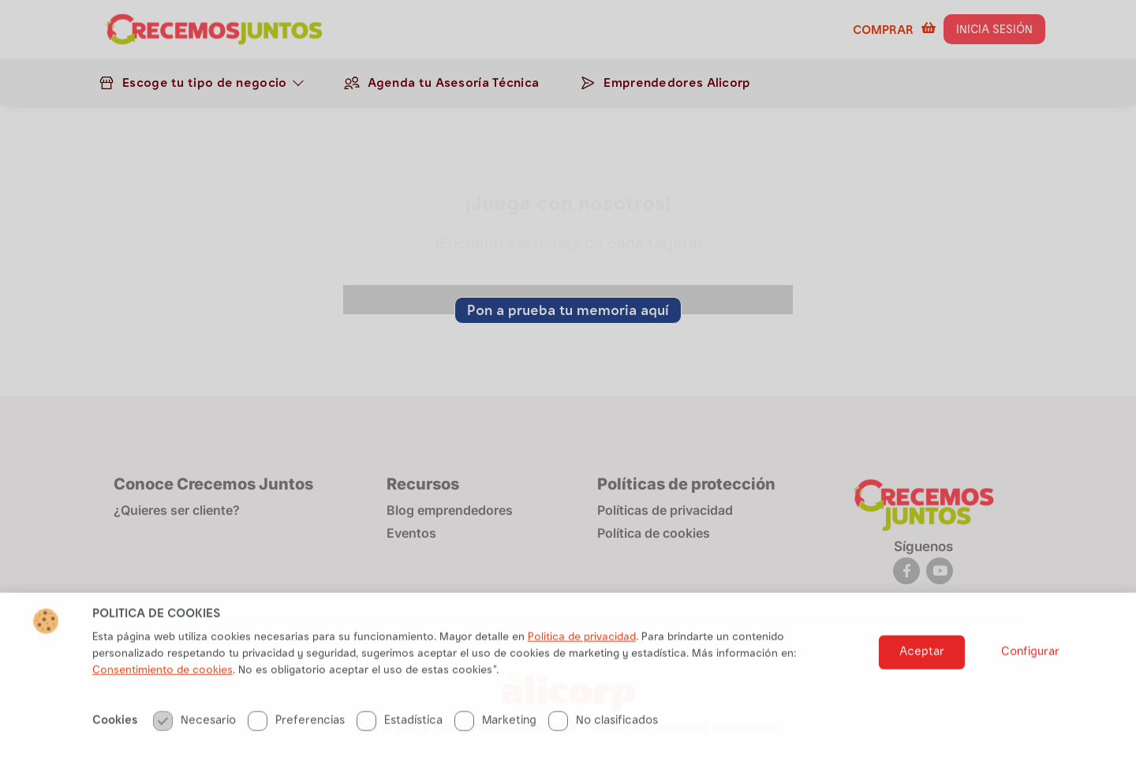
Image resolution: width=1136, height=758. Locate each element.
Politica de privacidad (582, 672)
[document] (568, 379)
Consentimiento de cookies (162, 705)
